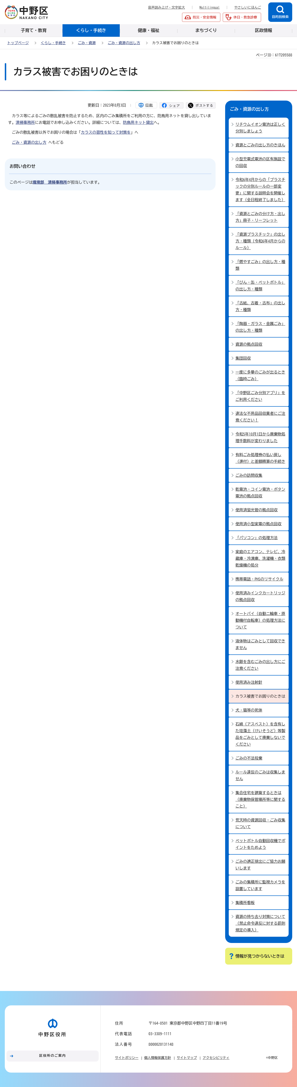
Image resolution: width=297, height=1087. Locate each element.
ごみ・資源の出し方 (124, 43)
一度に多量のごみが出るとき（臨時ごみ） (260, 375)
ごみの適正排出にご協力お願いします (260, 864)
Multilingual (210, 7)
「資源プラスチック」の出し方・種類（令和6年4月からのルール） (260, 241)
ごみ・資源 (87, 43)
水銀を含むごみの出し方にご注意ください (260, 665)
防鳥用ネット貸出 (138, 122)
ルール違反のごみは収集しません (260, 775)
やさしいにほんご (247, 7)
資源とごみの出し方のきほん (260, 145)
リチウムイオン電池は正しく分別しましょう (260, 127)
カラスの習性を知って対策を (106, 132)
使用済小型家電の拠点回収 (258, 524)
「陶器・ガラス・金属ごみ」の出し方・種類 (260, 327)
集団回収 (243, 358)
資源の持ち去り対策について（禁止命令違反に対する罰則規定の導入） (260, 923)
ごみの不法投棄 (248, 758)
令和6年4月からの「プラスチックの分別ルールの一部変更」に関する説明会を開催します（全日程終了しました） (260, 190)
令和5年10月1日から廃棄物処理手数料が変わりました (260, 437)
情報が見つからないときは (259, 956)
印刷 (149, 105)
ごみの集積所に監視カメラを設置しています (260, 885)
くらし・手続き (53, 43)
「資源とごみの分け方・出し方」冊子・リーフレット (260, 217)
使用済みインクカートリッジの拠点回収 (260, 596)
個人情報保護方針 (157, 1057)
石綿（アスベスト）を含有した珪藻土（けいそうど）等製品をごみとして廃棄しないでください (260, 734)
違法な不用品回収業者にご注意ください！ (260, 416)
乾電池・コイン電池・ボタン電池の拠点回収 (260, 492)
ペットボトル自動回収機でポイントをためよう (260, 844)
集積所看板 (245, 903)
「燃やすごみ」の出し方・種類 (260, 265)
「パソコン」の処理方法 (256, 538)
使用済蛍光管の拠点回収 (256, 510)
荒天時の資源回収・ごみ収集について (260, 823)
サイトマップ (187, 1057)
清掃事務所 (25, 122)
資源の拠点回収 (248, 344)
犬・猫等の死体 (248, 710)
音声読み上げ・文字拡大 (166, 7)
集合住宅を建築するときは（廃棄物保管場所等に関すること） (260, 799)
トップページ (18, 43)
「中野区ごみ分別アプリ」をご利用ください (260, 396)
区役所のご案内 (52, 1055)
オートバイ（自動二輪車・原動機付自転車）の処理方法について (260, 620)
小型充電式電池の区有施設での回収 (260, 162)
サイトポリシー (126, 1057)
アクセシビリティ (216, 1057)
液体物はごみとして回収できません (260, 644)
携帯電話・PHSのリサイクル (259, 579)
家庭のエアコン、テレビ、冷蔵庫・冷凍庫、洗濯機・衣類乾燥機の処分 (260, 558)
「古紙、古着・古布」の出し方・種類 (260, 306)
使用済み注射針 (248, 682)
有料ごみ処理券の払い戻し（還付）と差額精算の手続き (260, 458)
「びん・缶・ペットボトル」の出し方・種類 (260, 285)
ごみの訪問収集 (248, 475)
